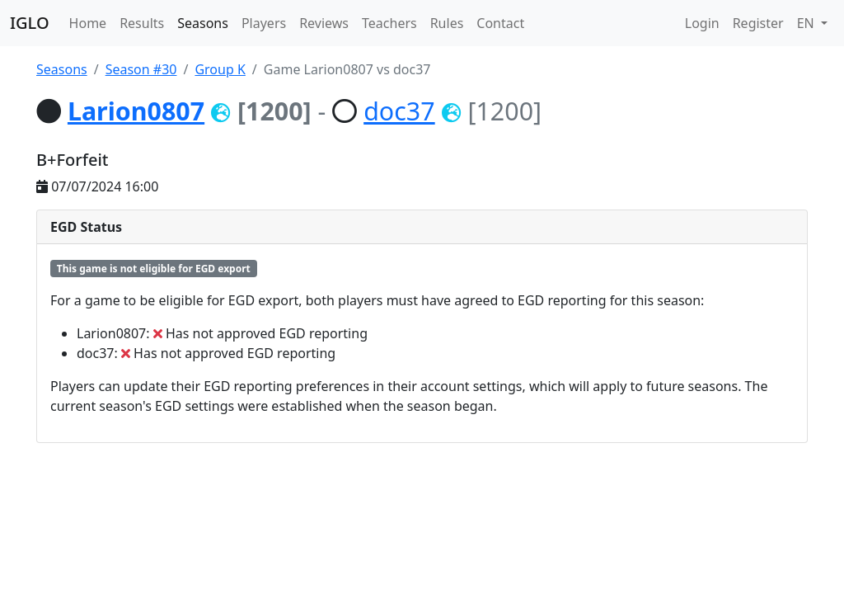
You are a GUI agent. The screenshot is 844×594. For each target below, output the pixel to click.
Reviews (324, 23)
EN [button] (807, 23)
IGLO (29, 23)
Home (88, 23)
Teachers (389, 23)
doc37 (398, 110)
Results (142, 23)
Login (702, 23)
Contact (500, 23)
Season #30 (141, 69)
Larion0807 (136, 110)
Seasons (202, 23)
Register (758, 23)
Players (263, 23)
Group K (220, 69)
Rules (447, 23)
